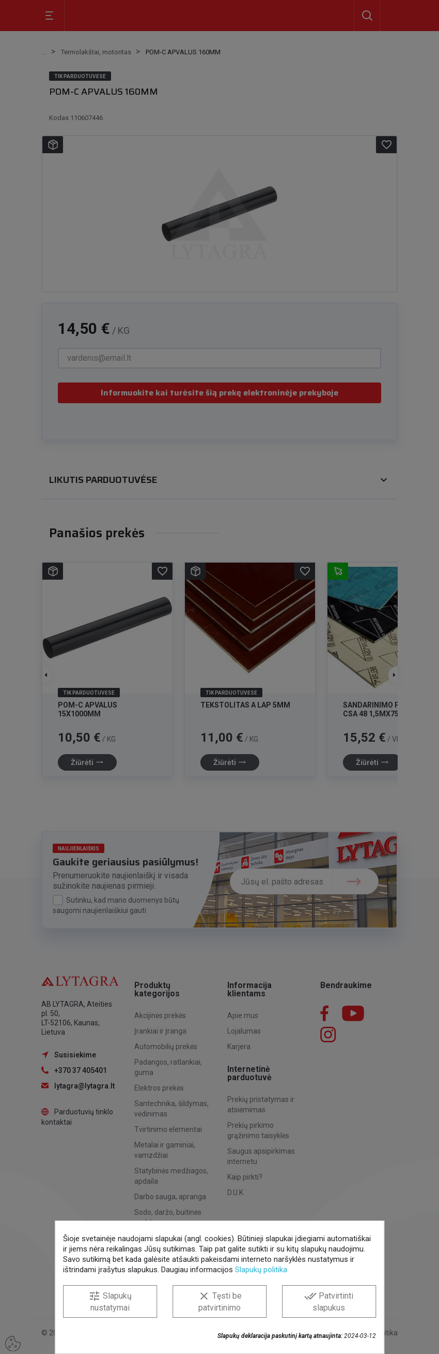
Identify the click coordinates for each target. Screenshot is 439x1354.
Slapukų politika (261, 1269)
